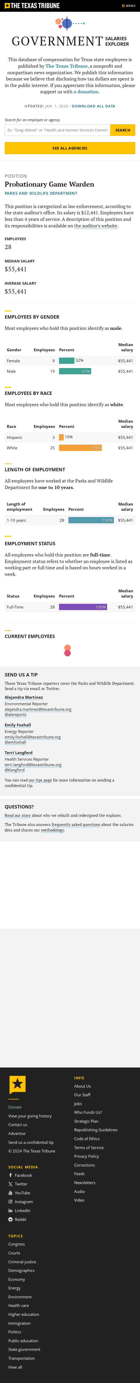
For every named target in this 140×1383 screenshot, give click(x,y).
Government (57, 41)
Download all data (93, 106)
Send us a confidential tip (31, 1142)
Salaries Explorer (117, 41)
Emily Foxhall (18, 724)
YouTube (19, 1192)
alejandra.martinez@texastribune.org (38, 709)
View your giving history (30, 1115)
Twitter (17, 1183)
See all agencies (69, 148)
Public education (23, 1340)
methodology (52, 830)
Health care (18, 1305)
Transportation (21, 1358)
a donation (86, 92)
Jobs (78, 1103)
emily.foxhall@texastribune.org (33, 736)
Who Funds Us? (88, 1112)
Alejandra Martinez (24, 697)
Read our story (18, 815)
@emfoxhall (15, 742)
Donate (14, 1107)
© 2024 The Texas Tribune (31, 1151)
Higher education (23, 1314)
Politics (14, 1331)
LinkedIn (19, 1210)
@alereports (15, 714)
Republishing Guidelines (96, 1129)
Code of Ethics (87, 1138)
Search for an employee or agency (32, 120)
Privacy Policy (86, 1156)
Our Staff (82, 1094)
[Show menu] (128, 6)
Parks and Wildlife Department (41, 193)
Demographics (21, 1270)
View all (15, 1367)
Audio (79, 1191)
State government (24, 1349)
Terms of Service (89, 1147)
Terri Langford (19, 752)
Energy (14, 1287)
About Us (82, 1086)
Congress (16, 1244)
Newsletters (84, 1182)
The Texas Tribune (66, 66)
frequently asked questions (76, 824)
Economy (16, 1279)
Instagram (20, 1201)
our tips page (40, 780)
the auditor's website (95, 226)
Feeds (79, 1173)
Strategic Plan (86, 1121)
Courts (14, 1252)
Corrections (84, 1165)
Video (79, 1200)
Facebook (20, 1175)
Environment (20, 1296)
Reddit (17, 1219)
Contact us (17, 1124)
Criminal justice (22, 1261)
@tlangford (15, 769)
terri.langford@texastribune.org (33, 764)
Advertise (16, 1133)
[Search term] (57, 130)
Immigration (19, 1323)
